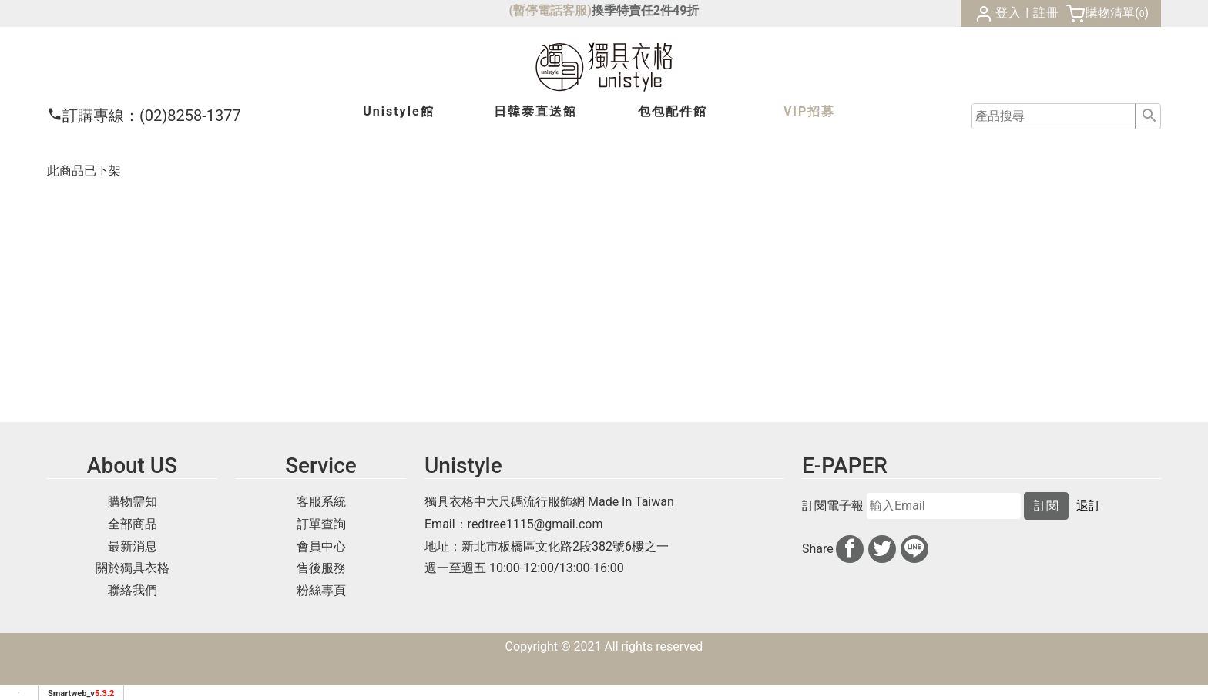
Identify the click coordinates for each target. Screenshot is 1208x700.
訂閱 (1046, 505)
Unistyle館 (398, 111)
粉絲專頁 (321, 590)
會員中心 (321, 546)
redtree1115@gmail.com (535, 524)
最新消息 (132, 546)
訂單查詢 (321, 524)
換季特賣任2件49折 (646, 10)
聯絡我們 (132, 590)
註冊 (1046, 12)
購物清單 (1110, 12)
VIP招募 (809, 111)
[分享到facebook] (850, 549)
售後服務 (321, 568)
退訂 (1088, 505)
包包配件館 (672, 111)
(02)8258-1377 (144, 115)
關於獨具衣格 (132, 568)
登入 (1008, 12)
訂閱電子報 (833, 506)
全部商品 (132, 524)
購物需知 (132, 501)
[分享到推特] (882, 549)
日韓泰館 (535, 111)
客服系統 (321, 501)
